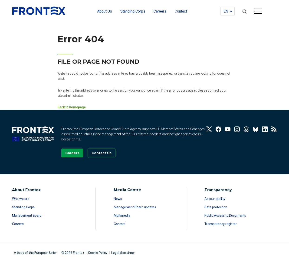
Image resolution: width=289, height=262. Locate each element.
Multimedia (122, 215)
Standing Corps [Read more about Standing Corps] (23, 207)
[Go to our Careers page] (72, 153)
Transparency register (220, 224)
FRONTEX (39, 10)
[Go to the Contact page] (101, 153)
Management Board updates (135, 207)
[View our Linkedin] (265, 129)
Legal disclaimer (123, 253)
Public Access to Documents (225, 215)
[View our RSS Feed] (274, 129)
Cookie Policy (97, 253)
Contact (119, 224)
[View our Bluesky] (255, 129)
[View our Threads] (246, 129)
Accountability (214, 199)
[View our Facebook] (218, 129)
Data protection (215, 207)
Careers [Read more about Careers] (18, 224)
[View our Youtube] (227, 129)
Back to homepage (71, 107)
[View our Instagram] (237, 129)
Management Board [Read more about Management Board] (27, 215)
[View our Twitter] (209, 129)
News (118, 199)
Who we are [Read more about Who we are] (20, 199)
